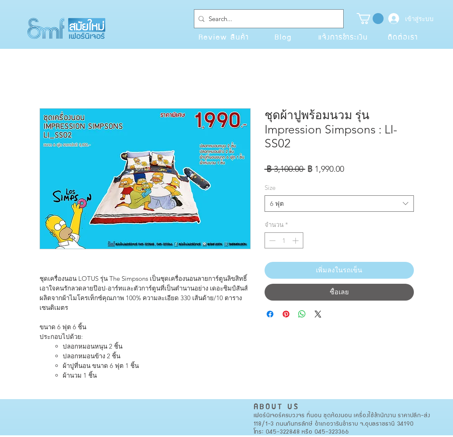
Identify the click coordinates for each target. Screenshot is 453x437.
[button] (370, 18)
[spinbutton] (284, 240)
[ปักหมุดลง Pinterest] (286, 314)
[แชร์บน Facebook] (270, 314)
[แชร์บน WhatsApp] (302, 314)
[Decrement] (271, 240)
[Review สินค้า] (224, 36)
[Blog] (283, 36)
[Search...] (267, 19)
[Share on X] (318, 314)
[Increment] (296, 240)
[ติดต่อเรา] (403, 36)
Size (270, 188)
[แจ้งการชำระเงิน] (343, 36)
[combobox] (339, 203)
